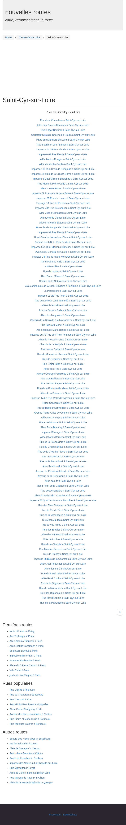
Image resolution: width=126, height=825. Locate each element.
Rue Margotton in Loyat (22, 768)
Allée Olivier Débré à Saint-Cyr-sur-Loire (63, 305)
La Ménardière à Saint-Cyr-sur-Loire (63, 266)
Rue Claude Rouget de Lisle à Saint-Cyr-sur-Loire (63, 227)
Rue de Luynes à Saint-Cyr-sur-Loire (63, 271)
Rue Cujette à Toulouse (22, 689)
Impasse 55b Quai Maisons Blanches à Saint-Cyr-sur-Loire (63, 247)
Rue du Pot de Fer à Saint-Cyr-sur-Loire (62, 510)
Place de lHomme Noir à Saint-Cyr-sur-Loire (63, 422)
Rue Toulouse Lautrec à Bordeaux (28, 723)
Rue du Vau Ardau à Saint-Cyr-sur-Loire (63, 524)
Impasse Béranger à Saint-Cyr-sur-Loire (62, 432)
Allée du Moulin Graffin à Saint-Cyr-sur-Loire (63, 164)
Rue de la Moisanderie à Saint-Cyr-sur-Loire (63, 588)
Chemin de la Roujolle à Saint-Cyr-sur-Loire (63, 344)
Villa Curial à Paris (19, 670)
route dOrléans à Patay (22, 631)
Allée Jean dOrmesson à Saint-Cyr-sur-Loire (63, 212)
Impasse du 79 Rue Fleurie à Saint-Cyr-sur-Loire (63, 149)
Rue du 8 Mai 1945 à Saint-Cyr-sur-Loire (63, 573)
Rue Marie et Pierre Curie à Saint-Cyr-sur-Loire (63, 183)
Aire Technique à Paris (22, 636)
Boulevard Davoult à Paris (24, 650)
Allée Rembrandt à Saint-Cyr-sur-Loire (63, 466)
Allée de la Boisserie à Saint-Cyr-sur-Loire (63, 393)
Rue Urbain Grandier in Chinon (26, 753)
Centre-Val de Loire (29, 37)
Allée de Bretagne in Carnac (25, 748)
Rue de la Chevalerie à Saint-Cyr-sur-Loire (63, 120)
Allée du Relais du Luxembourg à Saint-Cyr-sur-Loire (62, 495)
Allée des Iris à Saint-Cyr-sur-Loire (63, 568)
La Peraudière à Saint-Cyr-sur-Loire (63, 290)
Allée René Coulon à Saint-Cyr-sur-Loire (63, 578)
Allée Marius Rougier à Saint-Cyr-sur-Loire (63, 159)
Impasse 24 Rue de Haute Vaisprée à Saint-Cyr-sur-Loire (63, 256)
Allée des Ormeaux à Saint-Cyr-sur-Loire (63, 417)
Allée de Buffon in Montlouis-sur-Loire (30, 772)
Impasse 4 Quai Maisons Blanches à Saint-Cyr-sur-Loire (63, 178)
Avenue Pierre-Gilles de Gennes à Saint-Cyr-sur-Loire (63, 412)
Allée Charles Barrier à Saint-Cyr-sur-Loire (63, 437)
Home (8, 37)
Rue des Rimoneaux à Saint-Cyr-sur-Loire (63, 593)
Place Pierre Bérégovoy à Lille (26, 709)
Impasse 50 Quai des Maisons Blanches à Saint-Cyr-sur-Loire (63, 500)
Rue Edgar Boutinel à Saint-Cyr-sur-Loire (63, 130)
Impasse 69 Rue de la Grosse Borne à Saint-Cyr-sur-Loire (63, 193)
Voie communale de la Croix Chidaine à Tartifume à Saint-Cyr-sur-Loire (63, 286)
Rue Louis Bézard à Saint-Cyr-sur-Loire (63, 456)
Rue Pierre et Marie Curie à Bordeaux (30, 719)
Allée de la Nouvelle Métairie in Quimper (31, 782)
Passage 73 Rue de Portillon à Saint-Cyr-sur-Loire (63, 203)
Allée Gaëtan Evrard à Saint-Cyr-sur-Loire (63, 188)
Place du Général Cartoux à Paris (28, 665)
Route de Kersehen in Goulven (26, 758)
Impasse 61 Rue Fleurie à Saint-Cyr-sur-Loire (62, 154)
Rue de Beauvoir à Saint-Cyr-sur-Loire (63, 359)
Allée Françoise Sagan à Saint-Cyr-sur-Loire (63, 222)
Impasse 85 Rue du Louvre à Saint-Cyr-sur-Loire (63, 198)
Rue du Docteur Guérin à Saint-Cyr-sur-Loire (63, 310)
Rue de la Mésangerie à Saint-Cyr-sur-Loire (63, 515)
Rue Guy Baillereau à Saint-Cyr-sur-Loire (63, 378)
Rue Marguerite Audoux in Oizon (27, 777)
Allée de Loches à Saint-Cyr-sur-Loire (63, 539)
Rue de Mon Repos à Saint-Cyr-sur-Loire (63, 383)
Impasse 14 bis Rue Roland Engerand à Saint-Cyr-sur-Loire (63, 398)
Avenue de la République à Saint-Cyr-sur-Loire (63, 476)
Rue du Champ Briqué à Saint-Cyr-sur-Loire (62, 446)
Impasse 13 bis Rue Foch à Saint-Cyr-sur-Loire (63, 295)
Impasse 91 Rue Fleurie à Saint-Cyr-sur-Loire (62, 232)
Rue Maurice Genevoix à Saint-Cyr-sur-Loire (63, 549)
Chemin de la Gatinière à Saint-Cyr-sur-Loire (63, 281)
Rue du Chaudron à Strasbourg (26, 694)
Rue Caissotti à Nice (21, 699)
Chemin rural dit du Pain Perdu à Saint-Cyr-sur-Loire (63, 242)
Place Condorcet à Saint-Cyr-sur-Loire (63, 403)
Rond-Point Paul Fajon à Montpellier (29, 704)
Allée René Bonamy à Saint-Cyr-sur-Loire (63, 427)
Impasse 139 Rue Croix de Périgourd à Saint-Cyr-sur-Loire (62, 169)
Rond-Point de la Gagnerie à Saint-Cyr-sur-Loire (63, 485)
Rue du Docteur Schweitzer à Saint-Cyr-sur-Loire (63, 407)
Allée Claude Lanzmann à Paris (27, 646)
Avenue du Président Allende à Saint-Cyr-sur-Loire (63, 471)
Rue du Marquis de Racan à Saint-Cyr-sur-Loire (63, 354)
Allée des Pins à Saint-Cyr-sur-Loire (63, 368)
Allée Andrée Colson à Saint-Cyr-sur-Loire (63, 217)
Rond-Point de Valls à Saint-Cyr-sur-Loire (63, 261)
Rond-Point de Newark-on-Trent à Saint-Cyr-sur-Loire (63, 237)
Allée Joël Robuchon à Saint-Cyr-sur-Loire (63, 563)
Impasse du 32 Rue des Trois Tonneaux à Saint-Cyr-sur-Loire (63, 334)
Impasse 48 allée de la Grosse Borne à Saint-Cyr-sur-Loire (62, 173)
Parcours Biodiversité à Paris (25, 660)
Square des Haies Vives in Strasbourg (30, 738)
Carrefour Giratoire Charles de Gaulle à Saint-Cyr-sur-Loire (63, 134)
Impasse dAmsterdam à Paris (25, 655)
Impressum (55, 814)
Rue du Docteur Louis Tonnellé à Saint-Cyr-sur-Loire (63, 300)
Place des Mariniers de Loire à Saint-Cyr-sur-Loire (63, 139)
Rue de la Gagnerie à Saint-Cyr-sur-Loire (63, 583)
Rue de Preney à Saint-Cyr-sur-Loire (63, 554)
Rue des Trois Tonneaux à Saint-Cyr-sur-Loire (63, 505)
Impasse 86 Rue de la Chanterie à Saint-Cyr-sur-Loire (63, 558)
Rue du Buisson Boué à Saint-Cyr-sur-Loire (63, 461)
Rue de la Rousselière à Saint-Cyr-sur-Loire (63, 442)
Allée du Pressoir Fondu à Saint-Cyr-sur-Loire (63, 339)
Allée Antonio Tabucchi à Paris (26, 641)
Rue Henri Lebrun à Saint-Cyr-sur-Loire (63, 597)
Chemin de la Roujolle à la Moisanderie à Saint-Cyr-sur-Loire (63, 320)
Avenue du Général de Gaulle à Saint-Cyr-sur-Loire (62, 251)
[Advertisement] (63, 65)
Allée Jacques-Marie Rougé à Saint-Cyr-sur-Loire (63, 329)
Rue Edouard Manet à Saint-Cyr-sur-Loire (63, 325)
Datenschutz (70, 814)
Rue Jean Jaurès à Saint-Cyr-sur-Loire (63, 519)
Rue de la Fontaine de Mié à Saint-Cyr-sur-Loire (63, 388)
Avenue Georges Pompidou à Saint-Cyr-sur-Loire (63, 373)
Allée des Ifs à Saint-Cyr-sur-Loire (63, 481)
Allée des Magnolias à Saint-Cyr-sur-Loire (63, 315)
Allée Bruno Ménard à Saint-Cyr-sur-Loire (63, 276)
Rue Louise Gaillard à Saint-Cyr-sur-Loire (63, 349)
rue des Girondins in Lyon (23, 743)
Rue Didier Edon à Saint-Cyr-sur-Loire (63, 364)
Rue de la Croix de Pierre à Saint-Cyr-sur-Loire (63, 451)
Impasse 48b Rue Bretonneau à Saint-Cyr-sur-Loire (63, 208)
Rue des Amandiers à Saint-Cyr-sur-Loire (63, 490)
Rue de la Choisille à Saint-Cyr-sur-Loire (63, 544)
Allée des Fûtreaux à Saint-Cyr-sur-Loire (63, 534)
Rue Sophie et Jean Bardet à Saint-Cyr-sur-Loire (63, 144)
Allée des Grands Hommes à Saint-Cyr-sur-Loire (63, 125)
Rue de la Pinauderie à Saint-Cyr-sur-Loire (63, 602)
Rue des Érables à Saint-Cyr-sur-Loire (63, 529)
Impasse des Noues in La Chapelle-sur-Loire (34, 763)
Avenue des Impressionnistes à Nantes (31, 714)
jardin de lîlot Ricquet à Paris (25, 675)
